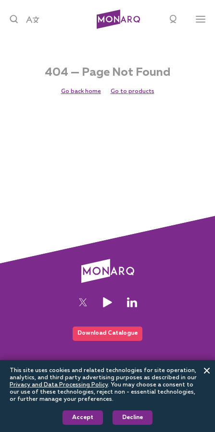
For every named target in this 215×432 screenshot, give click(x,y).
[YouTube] (107, 302)
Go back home (81, 91)
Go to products (132, 91)
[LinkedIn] (132, 302)
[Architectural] (118, 19)
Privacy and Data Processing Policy (59, 385)
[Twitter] (83, 302)
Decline (132, 417)
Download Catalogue (107, 333)
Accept (82, 417)
